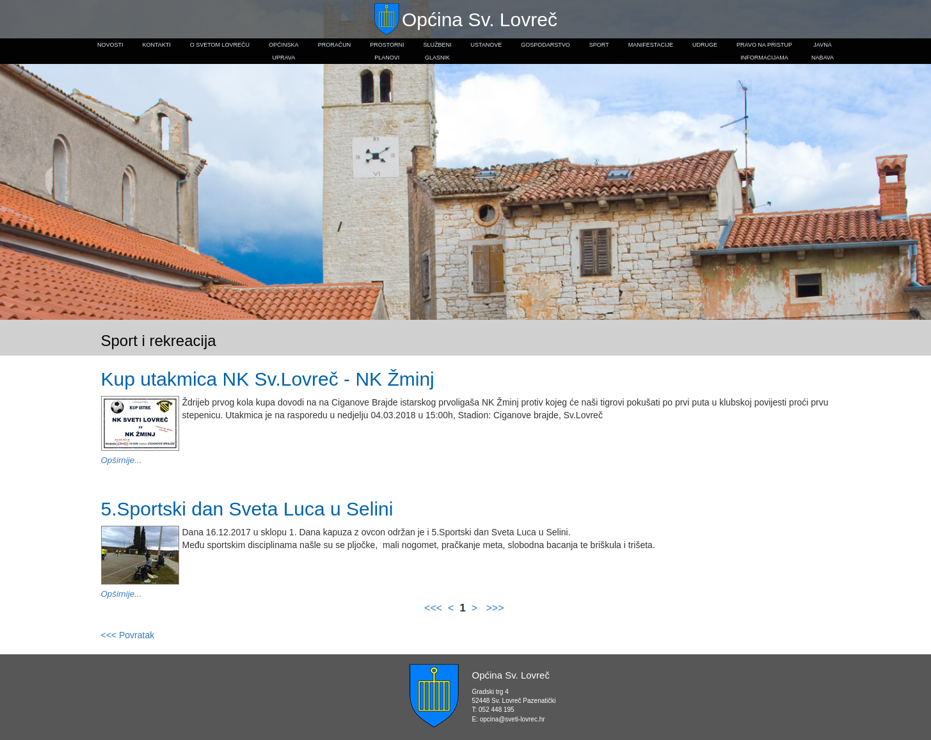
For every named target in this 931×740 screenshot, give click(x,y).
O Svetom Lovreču (220, 45)
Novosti (110, 45)
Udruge (704, 45)
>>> (493, 607)
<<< (434, 607)
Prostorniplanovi (387, 51)
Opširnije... (121, 460)
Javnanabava (822, 51)
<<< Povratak (128, 635)
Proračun (334, 45)
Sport (599, 45)
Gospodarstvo (545, 45)
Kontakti (156, 45)
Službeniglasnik (437, 51)
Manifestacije (650, 45)
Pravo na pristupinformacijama (764, 51)
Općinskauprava (284, 51)
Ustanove (486, 45)
